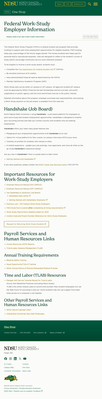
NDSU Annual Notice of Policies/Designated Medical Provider (32, 268)
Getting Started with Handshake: (28, 200)
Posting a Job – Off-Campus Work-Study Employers (28, 204)
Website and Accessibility (28, 391)
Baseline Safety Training (16, 260)
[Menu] (8, 11)
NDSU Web (8, 391)
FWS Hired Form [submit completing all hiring (36, 208)
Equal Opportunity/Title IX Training (21, 264)
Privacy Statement (11, 388)
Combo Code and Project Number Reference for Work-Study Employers (37, 216)
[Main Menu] (95, 4)
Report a (57, 333)
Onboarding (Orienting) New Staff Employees (25, 314)
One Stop (9, 327)
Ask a (40, 333)
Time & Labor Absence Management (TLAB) (24, 248)
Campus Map (9, 367)
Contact (25, 364)
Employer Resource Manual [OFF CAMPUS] (24, 189)
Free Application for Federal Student (37, 69)
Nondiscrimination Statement (30, 388)
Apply (59, 4)
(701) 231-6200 (25, 333)
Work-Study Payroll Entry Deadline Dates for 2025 (27, 212)
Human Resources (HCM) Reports (20, 244)
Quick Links (26, 371)
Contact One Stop (10, 333)
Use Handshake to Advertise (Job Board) (23, 193)
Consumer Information (12, 371)
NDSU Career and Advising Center (53, 165)
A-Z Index (7, 364)
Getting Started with (21, 159)
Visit (67, 4)
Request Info (78, 4)
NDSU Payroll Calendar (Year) (18, 310)
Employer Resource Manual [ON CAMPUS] (24, 185)
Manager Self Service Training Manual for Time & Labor (29, 280)
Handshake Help (20, 196)
